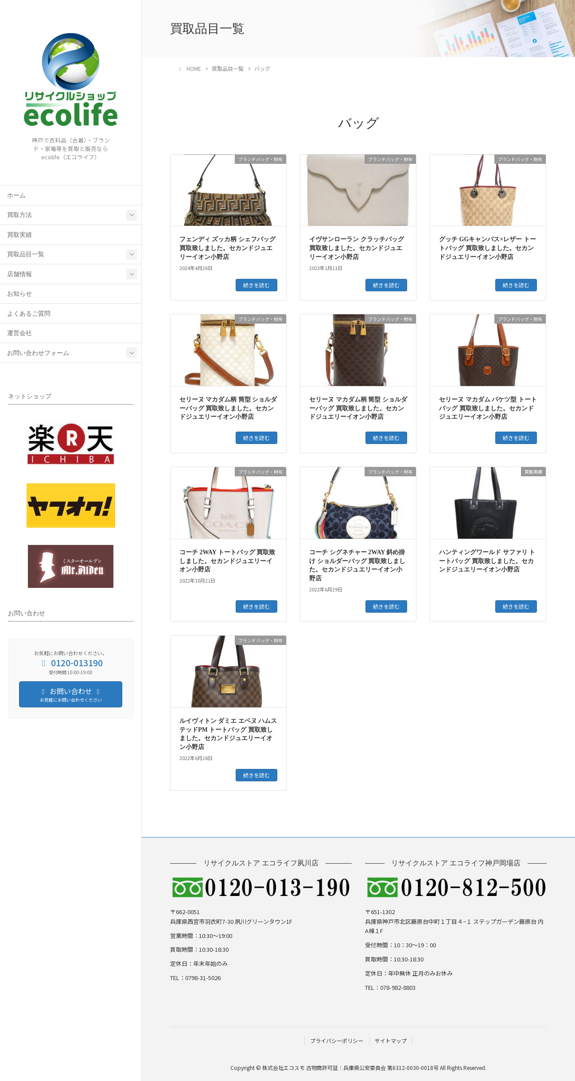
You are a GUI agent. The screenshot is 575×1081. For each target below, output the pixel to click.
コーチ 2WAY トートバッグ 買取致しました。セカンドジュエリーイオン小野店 (227, 561)
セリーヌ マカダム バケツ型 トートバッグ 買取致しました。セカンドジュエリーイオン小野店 (488, 408)
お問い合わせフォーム (38, 353)
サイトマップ (391, 1040)
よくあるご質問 (29, 313)
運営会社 (19, 333)
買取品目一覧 (25, 254)
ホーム (16, 195)
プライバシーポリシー (336, 1040)
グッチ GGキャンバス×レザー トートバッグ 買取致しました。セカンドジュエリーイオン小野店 (487, 248)
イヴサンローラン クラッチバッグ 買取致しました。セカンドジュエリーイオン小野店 (356, 248)
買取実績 (19, 235)
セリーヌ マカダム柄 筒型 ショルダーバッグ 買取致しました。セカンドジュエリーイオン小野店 (228, 408)
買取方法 (19, 215)
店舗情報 (19, 274)
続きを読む (256, 285)
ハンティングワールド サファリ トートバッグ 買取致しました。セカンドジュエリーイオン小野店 (487, 561)
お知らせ (19, 293)
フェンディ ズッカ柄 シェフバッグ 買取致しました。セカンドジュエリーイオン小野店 (227, 248)
